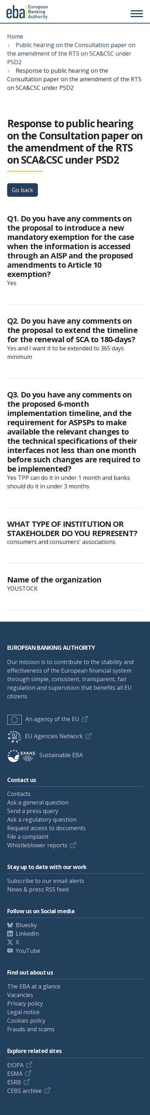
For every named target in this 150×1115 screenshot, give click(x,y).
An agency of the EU (43, 719)
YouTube (28, 951)
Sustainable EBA (45, 755)
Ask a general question (38, 802)
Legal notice (23, 1012)
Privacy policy (25, 1003)
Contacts (19, 794)
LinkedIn (27, 933)
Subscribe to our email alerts (45, 881)
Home (15, 36)
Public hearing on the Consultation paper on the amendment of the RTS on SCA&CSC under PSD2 (71, 53)
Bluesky (26, 925)
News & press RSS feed (38, 889)
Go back (22, 190)
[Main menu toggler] (136, 13)
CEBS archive (24, 1091)
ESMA (14, 1074)
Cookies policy (26, 1020)
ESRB (14, 1082)
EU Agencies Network (45, 736)
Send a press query (32, 811)
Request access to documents (46, 828)
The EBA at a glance (33, 986)
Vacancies (20, 995)
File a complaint (28, 837)
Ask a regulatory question (41, 819)
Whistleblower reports (37, 845)
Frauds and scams (31, 1029)
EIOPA (15, 1065)
